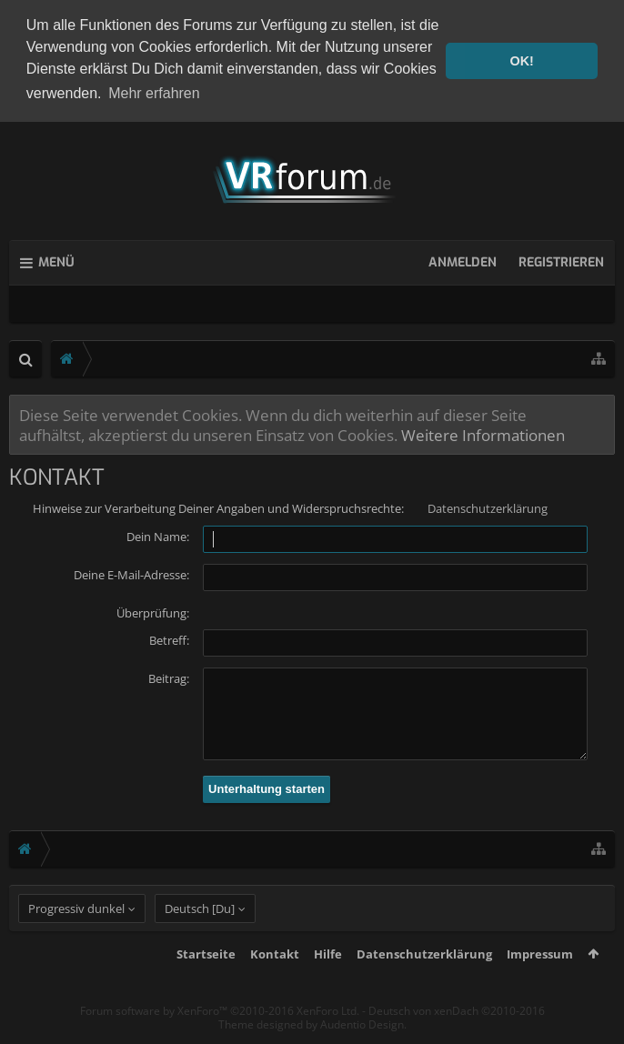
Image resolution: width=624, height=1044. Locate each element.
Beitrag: (168, 675)
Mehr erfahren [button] (154, 93)
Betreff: (169, 636)
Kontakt (274, 984)
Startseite (206, 984)
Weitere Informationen (483, 431)
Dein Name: (157, 533)
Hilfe (328, 984)
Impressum (540, 984)
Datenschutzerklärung (488, 505)
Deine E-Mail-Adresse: (131, 571)
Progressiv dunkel (76, 938)
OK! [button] (521, 61)
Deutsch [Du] (200, 938)
